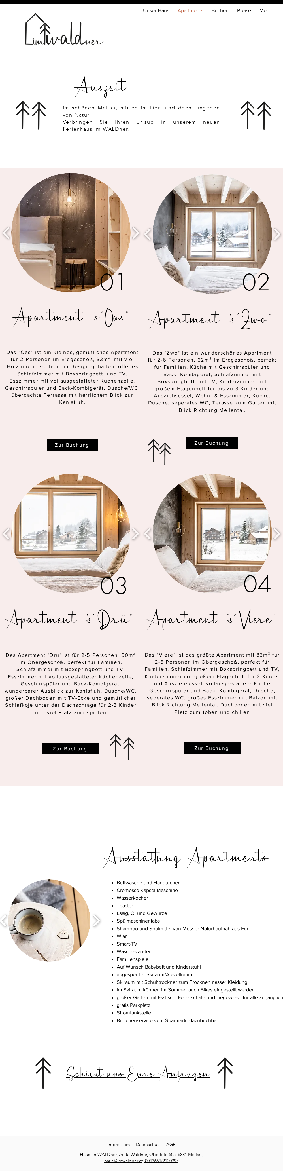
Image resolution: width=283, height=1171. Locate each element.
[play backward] (147, 533)
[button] (71, 533)
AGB (171, 1144)
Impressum (119, 1144)
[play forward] (135, 533)
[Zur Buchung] (70, 748)
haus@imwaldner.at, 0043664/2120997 (141, 1160)
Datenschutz (148, 1144)
